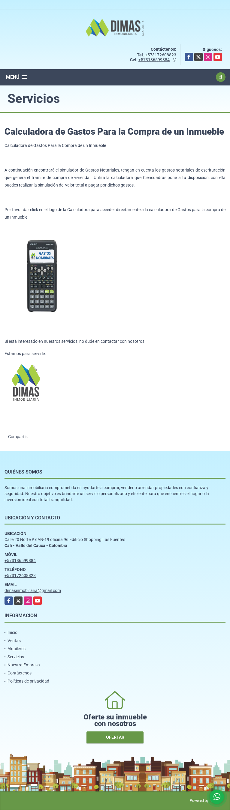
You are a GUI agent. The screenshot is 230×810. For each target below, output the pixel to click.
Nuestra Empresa (24, 664)
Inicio (12, 632)
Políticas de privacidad (28, 681)
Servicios (16, 656)
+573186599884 (154, 59)
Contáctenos (20, 673)
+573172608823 (160, 54)
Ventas (14, 640)
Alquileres (17, 648)
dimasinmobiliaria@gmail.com (33, 590)
